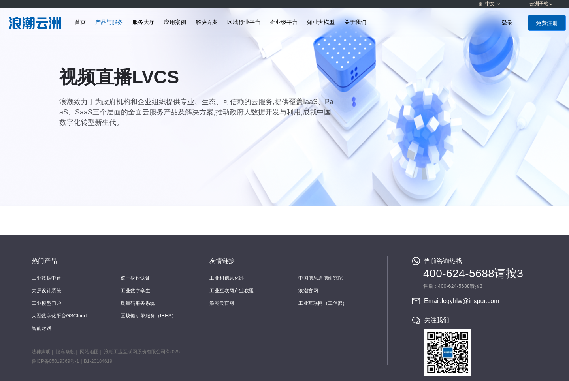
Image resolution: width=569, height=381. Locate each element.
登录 (506, 22)
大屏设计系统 (46, 290)
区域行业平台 (243, 22)
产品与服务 (109, 22)
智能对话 (41, 328)
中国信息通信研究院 (320, 278)
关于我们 (355, 22)
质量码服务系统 (138, 303)
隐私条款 (65, 352)
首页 (80, 22)
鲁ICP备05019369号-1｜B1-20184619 (72, 361)
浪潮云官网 (221, 303)
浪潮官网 (308, 290)
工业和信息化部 (226, 278)
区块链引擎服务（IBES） (149, 316)
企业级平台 (284, 22)
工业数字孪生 (135, 290)
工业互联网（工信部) (321, 303)
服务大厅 (143, 22)
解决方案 (207, 22)
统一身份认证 (135, 278)
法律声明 (41, 352)
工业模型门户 (46, 303)
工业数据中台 (46, 278)
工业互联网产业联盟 (231, 290)
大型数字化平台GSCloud (59, 316)
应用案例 (175, 22)
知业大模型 (321, 22)
